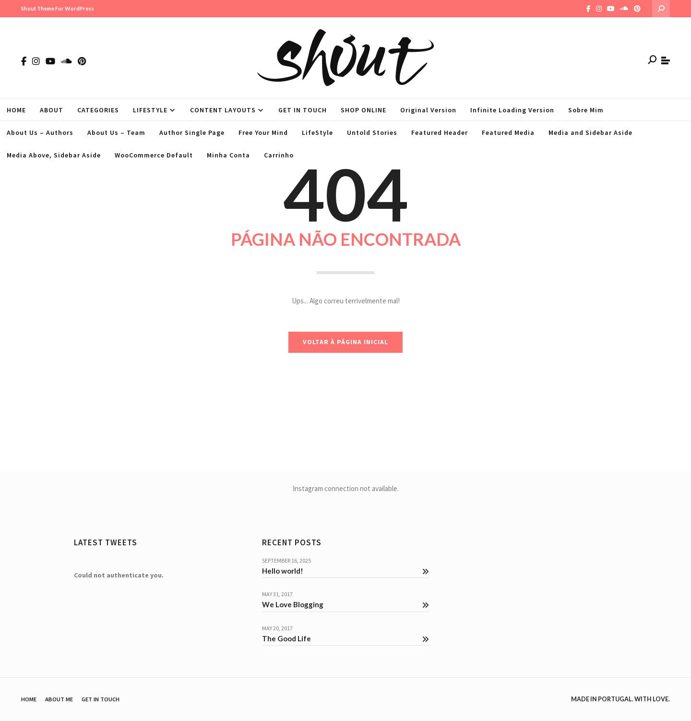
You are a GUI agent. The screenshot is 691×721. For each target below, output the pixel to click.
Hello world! (345, 570)
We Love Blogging (345, 604)
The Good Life (345, 638)
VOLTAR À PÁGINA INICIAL (345, 342)
